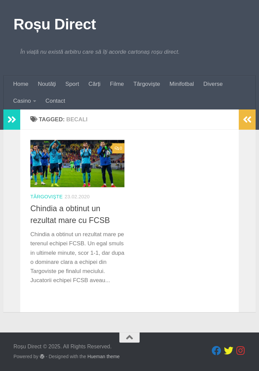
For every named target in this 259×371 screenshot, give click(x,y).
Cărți (94, 84)
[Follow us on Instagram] (241, 350)
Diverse (213, 84)
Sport (72, 84)
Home (20, 84)
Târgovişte (147, 84)
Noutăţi (47, 84)
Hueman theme (103, 356)
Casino (22, 101)
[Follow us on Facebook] (216, 350)
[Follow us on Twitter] (228, 350)
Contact (55, 101)
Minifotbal (182, 84)
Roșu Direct (54, 24)
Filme (117, 84)
